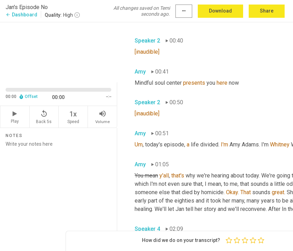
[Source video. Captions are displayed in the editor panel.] (58, 51)
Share (266, 11)
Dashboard (21, 14)
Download (220, 11)
